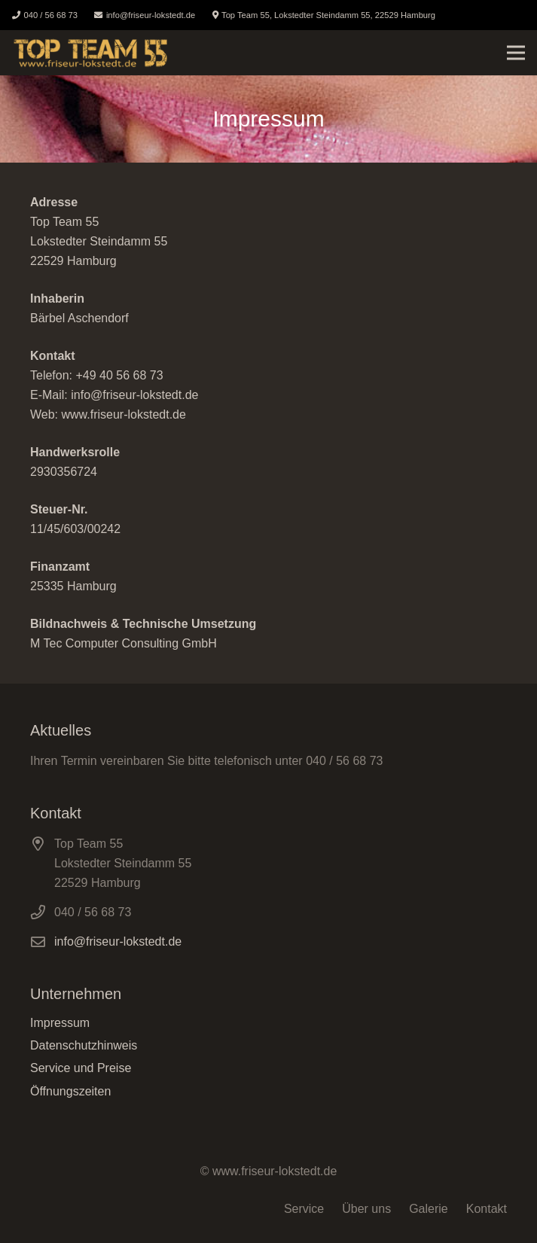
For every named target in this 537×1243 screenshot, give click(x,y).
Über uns (366, 1208)
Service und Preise (80, 1068)
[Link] (90, 53)
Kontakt (486, 1208)
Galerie (428, 1208)
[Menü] (516, 53)
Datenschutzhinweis (83, 1045)
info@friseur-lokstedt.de (118, 941)
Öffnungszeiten (70, 1091)
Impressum (60, 1022)
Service (304, 1208)
